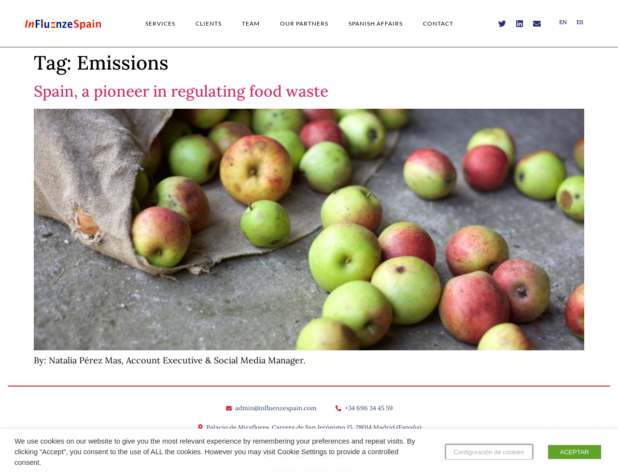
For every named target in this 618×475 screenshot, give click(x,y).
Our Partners (304, 23)
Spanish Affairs (376, 23)
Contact (438, 23)
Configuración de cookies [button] (489, 452)
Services (160, 23)
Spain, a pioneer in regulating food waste (181, 91)
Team (251, 23)
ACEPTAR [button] (574, 452)
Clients (209, 23)
